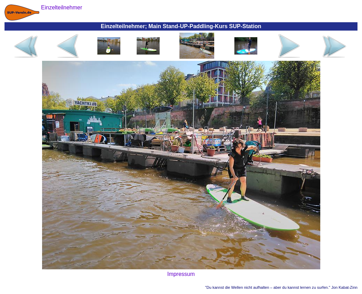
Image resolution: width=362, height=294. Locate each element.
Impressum (181, 274)
